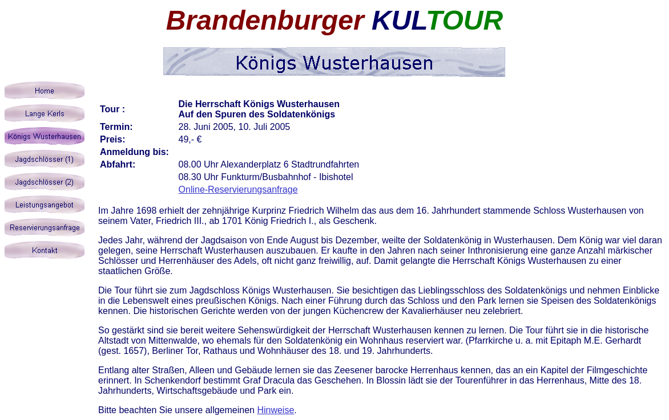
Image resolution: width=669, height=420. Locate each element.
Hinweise (275, 410)
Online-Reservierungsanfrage (238, 189)
